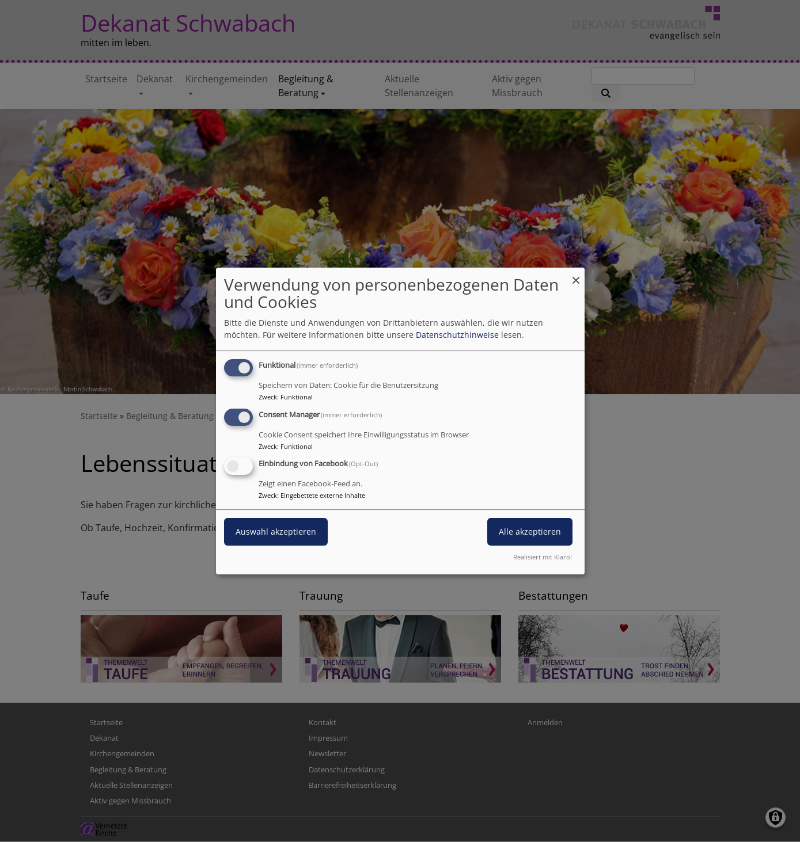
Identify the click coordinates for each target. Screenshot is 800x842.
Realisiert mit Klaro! (542, 557)
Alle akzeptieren (530, 532)
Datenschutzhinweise (457, 334)
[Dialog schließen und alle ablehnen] (576, 275)
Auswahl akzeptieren (276, 532)
